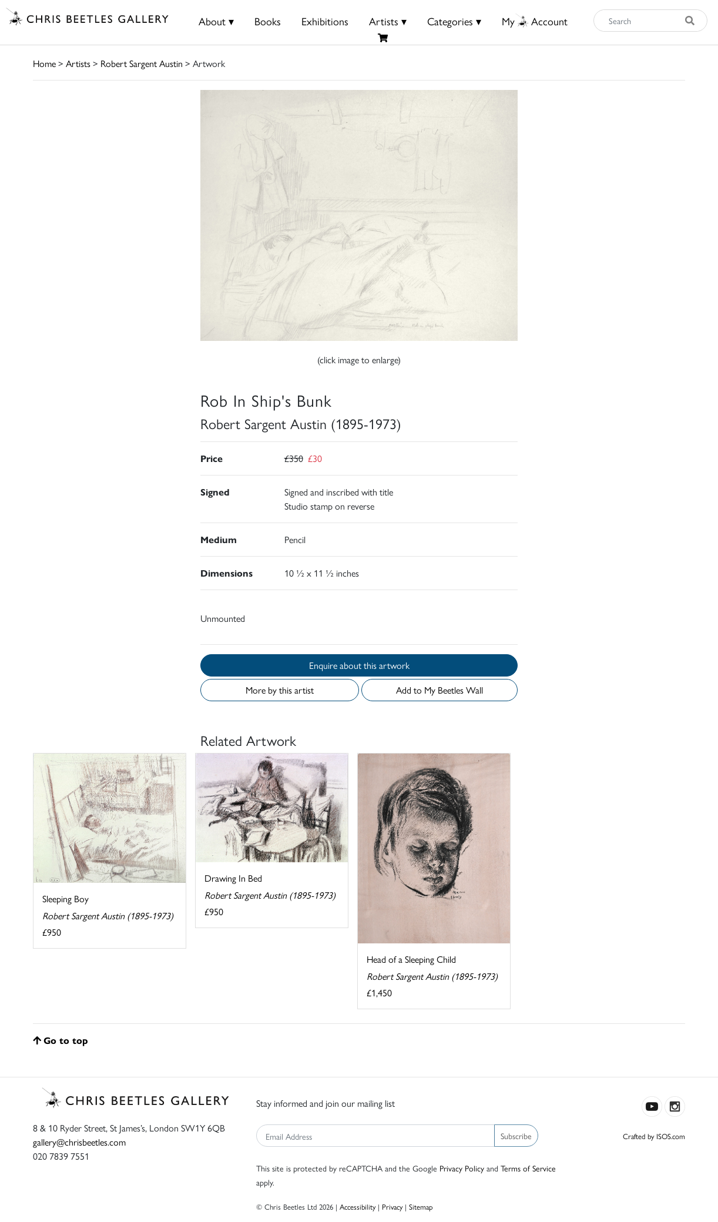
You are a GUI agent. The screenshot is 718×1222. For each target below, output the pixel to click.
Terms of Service (528, 1168)
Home (44, 63)
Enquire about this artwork (359, 665)
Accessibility (357, 1206)
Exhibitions (324, 21)
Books (267, 21)
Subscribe (516, 1135)
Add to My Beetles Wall (439, 690)
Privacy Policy (461, 1168)
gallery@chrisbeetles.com (79, 1142)
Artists (78, 63)
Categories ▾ (454, 21)
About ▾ (216, 21)
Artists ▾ (388, 21)
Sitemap (421, 1206)
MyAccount (535, 21)
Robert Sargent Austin (141, 63)
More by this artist (280, 690)
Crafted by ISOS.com (654, 1135)
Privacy (392, 1206)
